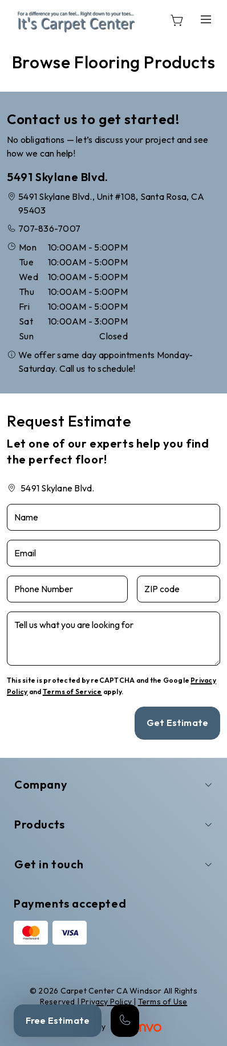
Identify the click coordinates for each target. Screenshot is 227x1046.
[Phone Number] (67, 589)
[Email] (113, 553)
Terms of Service (72, 691)
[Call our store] (125, 1020)
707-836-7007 (49, 228)
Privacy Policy (106, 1001)
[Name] (113, 517)
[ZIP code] (179, 589)
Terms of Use (163, 1001)
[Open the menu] (206, 19)
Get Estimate (177, 722)
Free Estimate (58, 1020)
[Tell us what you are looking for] (113, 639)
